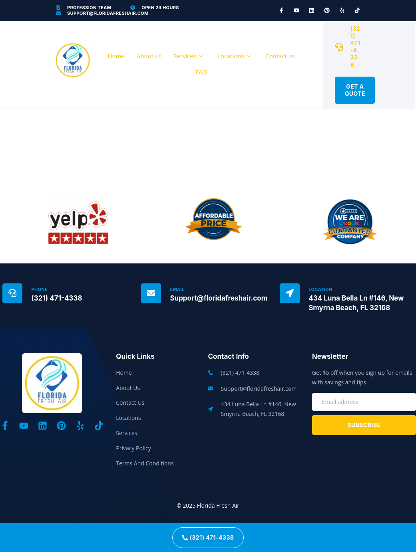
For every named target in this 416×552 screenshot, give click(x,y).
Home (115, 56)
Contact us (280, 56)
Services (188, 56)
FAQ (201, 72)
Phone (39, 289)
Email (177, 289)
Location (320, 289)
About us (149, 56)
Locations (234, 56)
